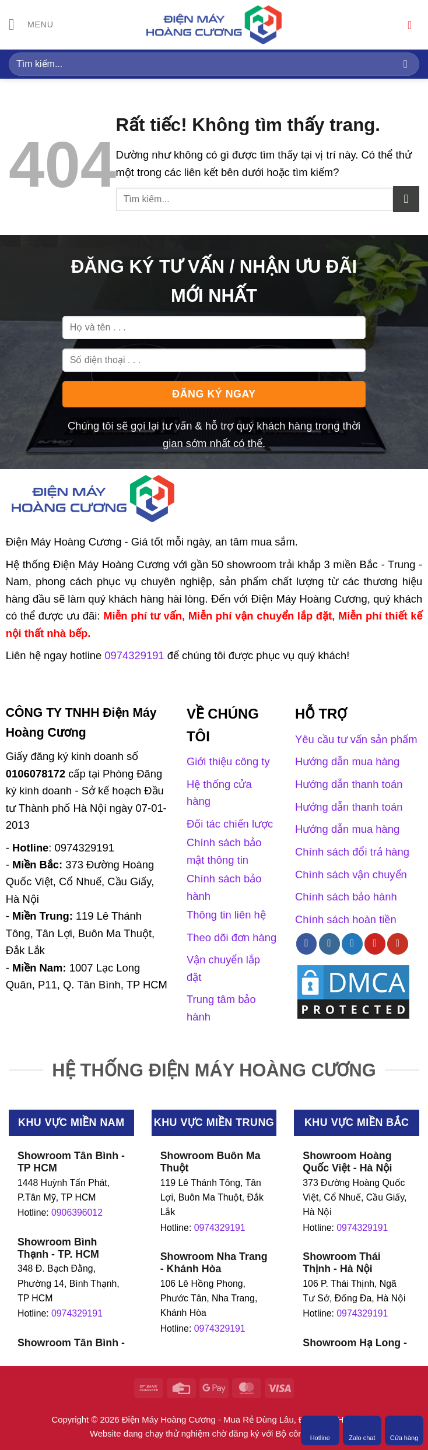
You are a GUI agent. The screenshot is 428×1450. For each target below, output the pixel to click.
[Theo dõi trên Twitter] (352, 943)
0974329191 (77, 1313)
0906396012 (77, 1212)
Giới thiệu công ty (228, 761)
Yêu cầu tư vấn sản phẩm (356, 739)
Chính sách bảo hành (346, 897)
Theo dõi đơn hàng (231, 937)
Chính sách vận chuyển (351, 874)
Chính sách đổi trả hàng (352, 852)
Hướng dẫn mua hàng (347, 761)
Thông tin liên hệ (226, 915)
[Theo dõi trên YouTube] (397, 943)
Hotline (320, 1430)
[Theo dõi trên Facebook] (306, 943)
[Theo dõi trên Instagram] (329, 943)
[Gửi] (405, 63)
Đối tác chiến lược (230, 824)
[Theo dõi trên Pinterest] (374, 943)
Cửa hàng (404, 1430)
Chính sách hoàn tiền (346, 919)
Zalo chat (362, 1430)
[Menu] (32, 25)
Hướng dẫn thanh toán (348, 784)
